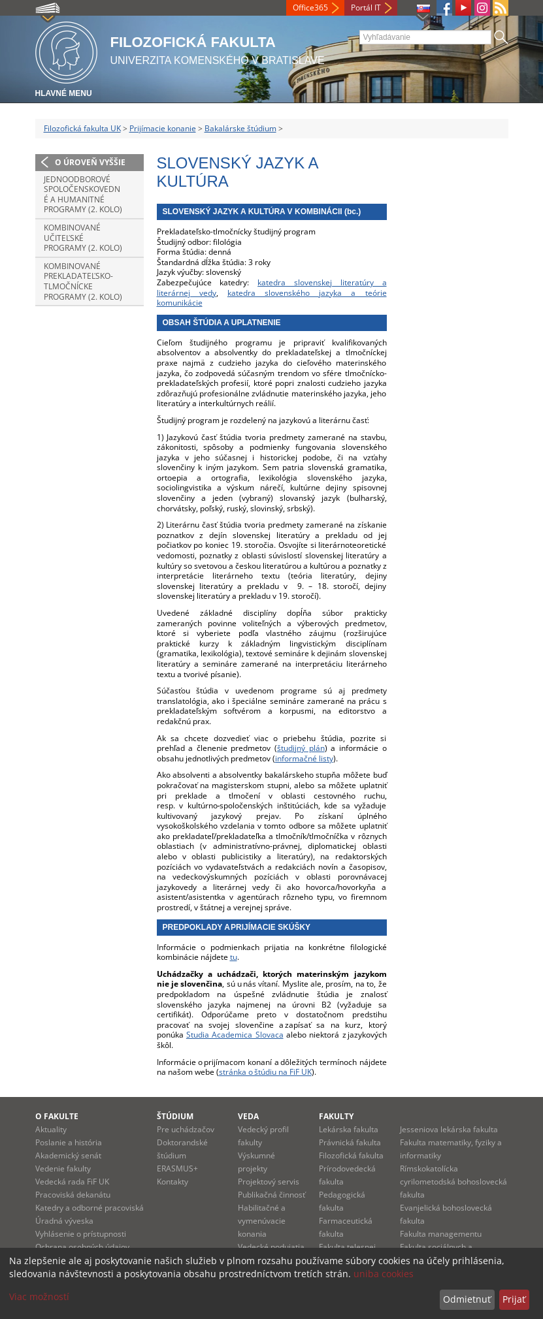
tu (233, 956)
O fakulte (56, 1116)
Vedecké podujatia (271, 1246)
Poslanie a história (68, 1142)
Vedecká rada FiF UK (72, 1181)
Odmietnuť (467, 1299)
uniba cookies (384, 1273)
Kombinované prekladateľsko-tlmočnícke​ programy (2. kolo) (83, 281)
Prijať (513, 1299)
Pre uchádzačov (185, 1129)
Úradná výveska (64, 1220)
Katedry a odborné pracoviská (89, 1207)
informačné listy (304, 758)
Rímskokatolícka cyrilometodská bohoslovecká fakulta (453, 1181)
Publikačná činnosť (271, 1194)
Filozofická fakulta (351, 1155)
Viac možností (39, 1296)
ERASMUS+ (177, 1168)
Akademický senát (68, 1155)
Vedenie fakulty (63, 1168)
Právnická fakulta (350, 1142)
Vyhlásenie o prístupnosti (80, 1233)
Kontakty (172, 1181)
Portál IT (366, 7)
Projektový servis (268, 1181)
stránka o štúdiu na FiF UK (265, 1071)
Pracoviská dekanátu (72, 1194)
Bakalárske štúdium (240, 128)
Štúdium (175, 1116)
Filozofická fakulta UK (82, 128)
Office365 (310, 7)
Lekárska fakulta (348, 1129)
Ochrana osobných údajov (82, 1246)
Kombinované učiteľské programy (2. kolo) (83, 237)
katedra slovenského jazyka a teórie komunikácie (272, 298)
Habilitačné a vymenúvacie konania (262, 1220)
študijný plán (301, 748)
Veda (248, 1116)
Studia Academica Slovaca (235, 1034)
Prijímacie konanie (162, 128)
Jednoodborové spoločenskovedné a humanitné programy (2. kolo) (83, 194)
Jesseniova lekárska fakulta (449, 1129)
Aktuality (51, 1129)
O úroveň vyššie (90, 162)
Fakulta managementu (441, 1233)
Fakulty (336, 1116)
